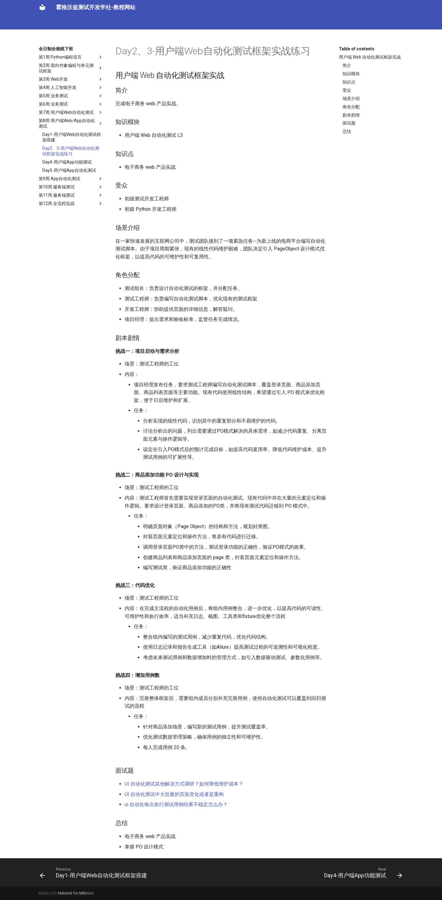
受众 (347, 90)
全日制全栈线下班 (56, 22)
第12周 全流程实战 (71, 203)
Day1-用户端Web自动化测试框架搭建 (71, 137)
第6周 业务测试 (71, 104)
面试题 (349, 123)
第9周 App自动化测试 (71, 178)
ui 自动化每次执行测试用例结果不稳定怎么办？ (176, 804)
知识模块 (351, 73)
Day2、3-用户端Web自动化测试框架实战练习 (70, 151)
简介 (347, 65)
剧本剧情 (351, 115)
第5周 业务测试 (71, 95)
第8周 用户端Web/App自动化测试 (71, 123)
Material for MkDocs (76, 893)
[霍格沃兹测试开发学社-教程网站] (42, 7)
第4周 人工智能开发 (71, 87)
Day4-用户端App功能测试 (67, 162)
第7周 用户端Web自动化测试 (71, 112)
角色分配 (351, 106)
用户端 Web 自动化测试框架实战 (370, 57)
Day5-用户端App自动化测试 (69, 170)
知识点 (349, 81)
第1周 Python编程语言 (71, 57)
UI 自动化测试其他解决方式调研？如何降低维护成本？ (184, 784)
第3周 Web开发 (71, 79)
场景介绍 (351, 98)
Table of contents (356, 48)
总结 (347, 131)
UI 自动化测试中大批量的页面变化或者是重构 (174, 794)
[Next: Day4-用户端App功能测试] (361, 872)
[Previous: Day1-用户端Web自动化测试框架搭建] (95, 872)
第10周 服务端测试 (71, 187)
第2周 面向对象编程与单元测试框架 (71, 68)
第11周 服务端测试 (71, 195)
